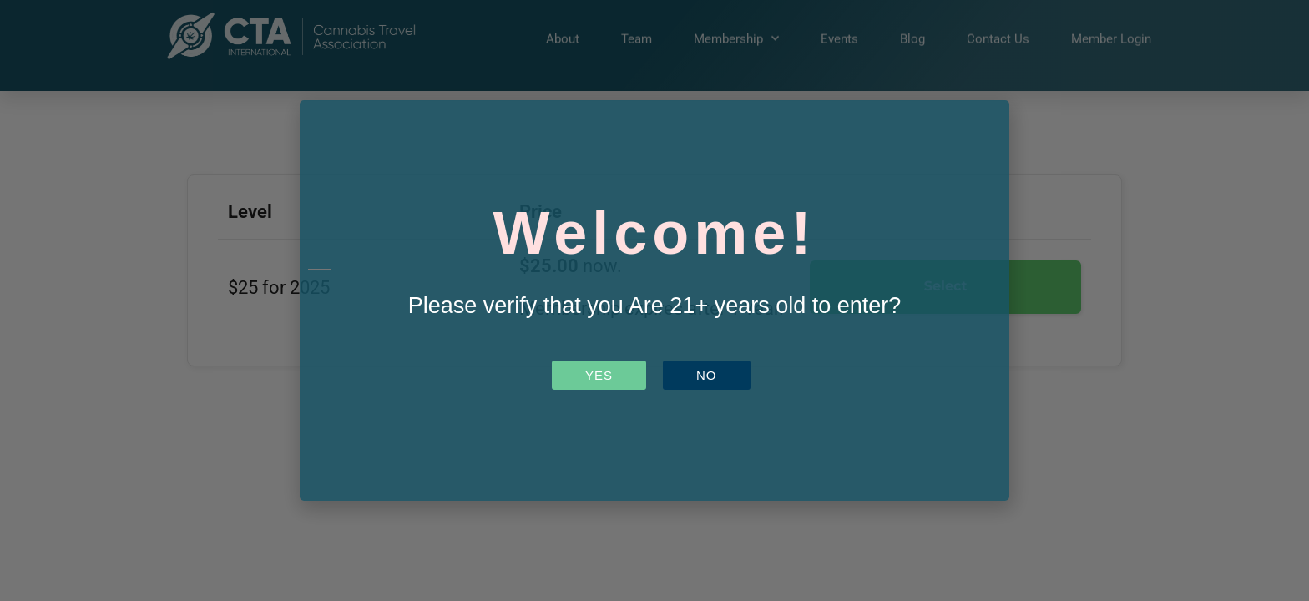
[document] (654, 300)
